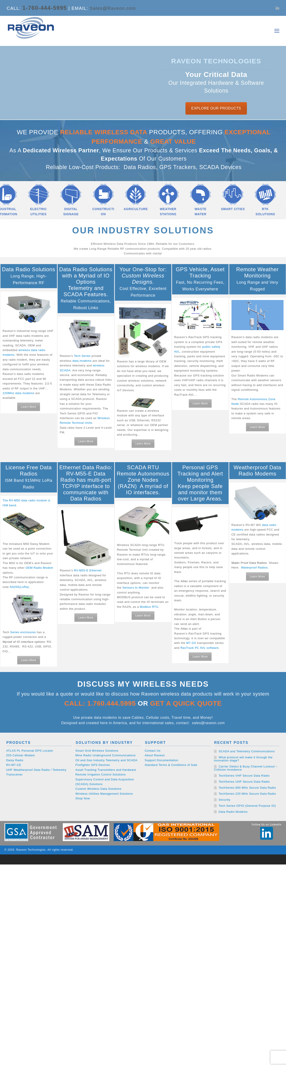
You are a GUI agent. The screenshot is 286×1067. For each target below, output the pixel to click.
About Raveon (155, 755)
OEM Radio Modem (39, 567)
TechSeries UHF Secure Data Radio (244, 781)
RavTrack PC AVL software (199, 647)
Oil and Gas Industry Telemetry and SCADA (107, 760)
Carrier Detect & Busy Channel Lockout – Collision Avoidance (246, 768)
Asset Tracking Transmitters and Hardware (106, 769)
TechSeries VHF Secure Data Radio (244, 775)
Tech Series (82, 356)
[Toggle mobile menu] (276, 31)
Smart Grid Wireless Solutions (97, 750)
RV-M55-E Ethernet (88, 570)
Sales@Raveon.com (113, 8)
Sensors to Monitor (135, 587)
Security (224, 799)
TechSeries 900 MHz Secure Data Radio (247, 787)
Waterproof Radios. (255, 567)
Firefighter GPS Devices (93, 765)
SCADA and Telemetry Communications (247, 751)
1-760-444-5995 (44, 8)
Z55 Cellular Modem (20, 755)
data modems (82, 360)
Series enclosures (23, 632)
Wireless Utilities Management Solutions (104, 793)
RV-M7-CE (13, 765)
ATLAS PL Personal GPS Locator (29, 750)
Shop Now (83, 798)
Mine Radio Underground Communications (106, 755)
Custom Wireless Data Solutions (99, 788)
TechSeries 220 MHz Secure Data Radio (247, 793)
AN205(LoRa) (19, 587)
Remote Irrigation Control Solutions (101, 774)
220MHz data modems (18, 393)
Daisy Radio (14, 760)
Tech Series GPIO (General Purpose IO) (247, 805)
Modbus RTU (149, 606)
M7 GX (191, 643)
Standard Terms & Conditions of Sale (171, 765)
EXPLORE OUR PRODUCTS (216, 108)
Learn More (28, 406)
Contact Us (153, 750)
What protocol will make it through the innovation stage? (243, 759)
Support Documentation (161, 760)
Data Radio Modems (233, 811)
